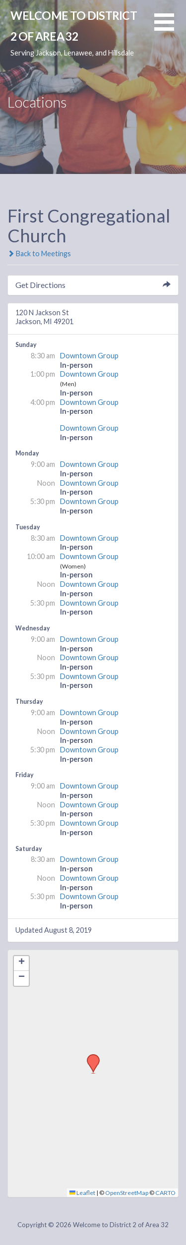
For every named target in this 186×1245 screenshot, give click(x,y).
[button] (170, 28)
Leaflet (82, 1192)
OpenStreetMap (126, 1192)
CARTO (165, 1192)
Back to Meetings (39, 253)
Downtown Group (89, 355)
